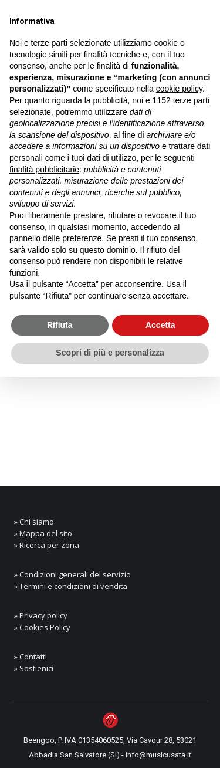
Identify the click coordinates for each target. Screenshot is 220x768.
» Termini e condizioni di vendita (70, 586)
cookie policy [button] (179, 88)
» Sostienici (33, 668)
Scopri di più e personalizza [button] (110, 352)
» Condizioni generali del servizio (72, 574)
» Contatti (30, 656)
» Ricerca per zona (46, 545)
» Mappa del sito (43, 533)
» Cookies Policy (42, 627)
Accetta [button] (160, 325)
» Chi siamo (34, 521)
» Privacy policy (40, 615)
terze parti (191, 100)
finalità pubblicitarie (44, 169)
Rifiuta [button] (60, 325)
